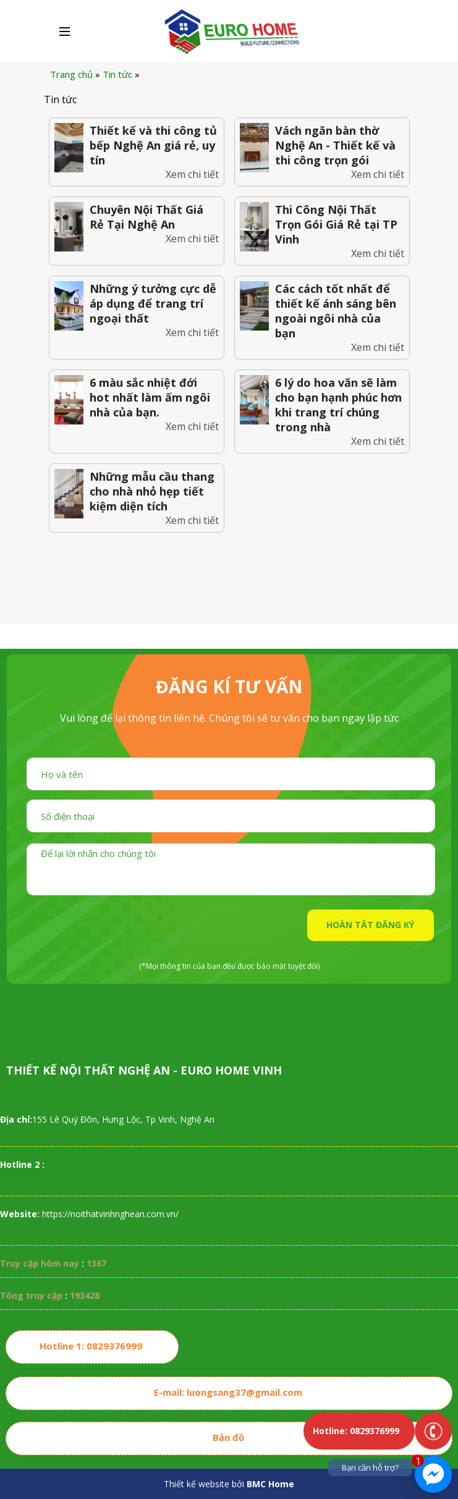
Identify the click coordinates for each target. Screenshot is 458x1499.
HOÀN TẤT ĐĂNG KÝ (370, 925)
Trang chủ (71, 74)
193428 (85, 1295)
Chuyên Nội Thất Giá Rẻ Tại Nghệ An (146, 217)
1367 (96, 1263)
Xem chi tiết (192, 174)
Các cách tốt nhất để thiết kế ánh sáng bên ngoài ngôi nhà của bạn (335, 310)
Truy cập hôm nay (39, 1263)
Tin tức (117, 74)
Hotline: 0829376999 (356, 1431)
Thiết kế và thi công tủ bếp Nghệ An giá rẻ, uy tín (153, 145)
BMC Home (270, 1484)
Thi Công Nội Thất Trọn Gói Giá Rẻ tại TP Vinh (336, 224)
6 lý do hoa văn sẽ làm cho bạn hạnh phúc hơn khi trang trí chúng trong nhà (338, 404)
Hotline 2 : (22, 1164)
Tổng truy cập (31, 1295)
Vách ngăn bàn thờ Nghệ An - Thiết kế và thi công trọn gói (335, 145)
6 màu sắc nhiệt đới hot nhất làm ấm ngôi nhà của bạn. (150, 397)
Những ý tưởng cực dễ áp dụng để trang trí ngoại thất (153, 303)
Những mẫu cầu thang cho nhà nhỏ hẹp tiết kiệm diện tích (152, 491)
